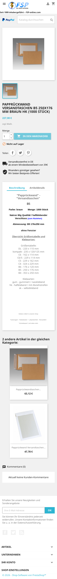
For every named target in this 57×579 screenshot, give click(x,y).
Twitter (13, 532)
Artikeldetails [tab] (37, 187)
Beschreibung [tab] (17, 187)
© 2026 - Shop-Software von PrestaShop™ (24, 575)
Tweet (20, 153)
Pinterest (28, 153)
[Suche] (36, 20)
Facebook (5, 532)
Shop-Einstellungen (15, 570)
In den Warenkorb (32, 136)
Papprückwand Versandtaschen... (29, 447)
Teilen (13, 153)
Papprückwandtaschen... (28, 389)
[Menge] (6, 136)
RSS (21, 532)
